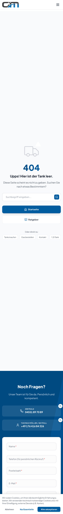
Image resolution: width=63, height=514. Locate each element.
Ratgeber (31, 219)
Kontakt (42, 237)
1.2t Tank (55, 237)
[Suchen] (56, 197)
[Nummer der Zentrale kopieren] (60, 406)
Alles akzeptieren (49, 509)
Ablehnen (9, 509)
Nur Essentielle (27, 509)
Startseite (31, 209)
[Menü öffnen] (58, 5)
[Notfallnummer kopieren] (60, 420)
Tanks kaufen (10, 237)
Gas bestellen (27, 237)
